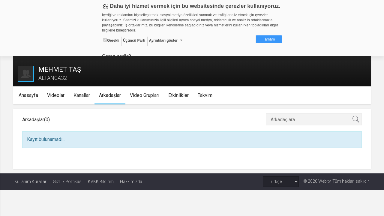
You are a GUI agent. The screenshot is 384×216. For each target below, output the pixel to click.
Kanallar (82, 95)
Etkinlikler (179, 95)
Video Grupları (145, 95)
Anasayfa (29, 95)
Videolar (56, 95)
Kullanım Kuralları (30, 181)
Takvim (206, 95)
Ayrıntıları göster (163, 40)
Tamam (269, 39)
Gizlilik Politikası (67, 181)
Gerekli (111, 40)
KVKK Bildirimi (101, 181)
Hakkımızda (131, 181)
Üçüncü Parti (134, 40)
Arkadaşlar (111, 95)
